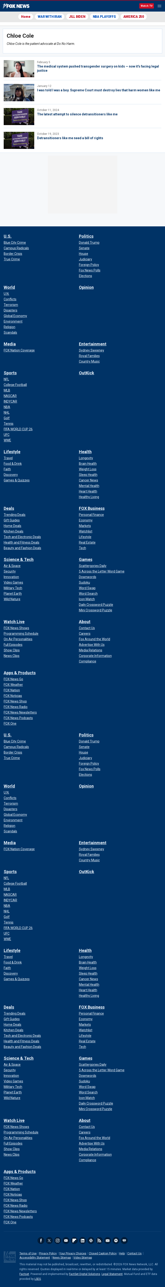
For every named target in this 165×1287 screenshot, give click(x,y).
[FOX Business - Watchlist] (85, 531)
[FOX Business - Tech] (82, 548)
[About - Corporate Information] (95, 656)
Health (85, 451)
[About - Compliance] (87, 661)
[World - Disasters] (10, 310)
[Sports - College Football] (15, 385)
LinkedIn (82, 1240)
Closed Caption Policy (103, 1253)
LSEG (37, 1279)
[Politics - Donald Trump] (89, 242)
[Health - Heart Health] (88, 491)
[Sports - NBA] (7, 407)
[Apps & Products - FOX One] (10, 723)
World (9, 287)
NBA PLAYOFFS (104, 16)
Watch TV (147, 5)
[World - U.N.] (6, 294)
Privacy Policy (48, 1253)
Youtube (65, 1240)
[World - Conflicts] (10, 299)
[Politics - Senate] (84, 248)
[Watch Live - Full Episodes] (13, 645)
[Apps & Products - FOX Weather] (13, 685)
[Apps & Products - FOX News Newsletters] (20, 712)
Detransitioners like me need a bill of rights (70, 138)
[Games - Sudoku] (84, 582)
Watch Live (14, 621)
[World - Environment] (13, 321)
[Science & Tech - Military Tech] (13, 588)
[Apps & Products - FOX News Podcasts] (18, 718)
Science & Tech (19, 559)
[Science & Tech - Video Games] (13, 582)
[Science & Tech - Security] (10, 571)
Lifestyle (12, 451)
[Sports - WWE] (7, 440)
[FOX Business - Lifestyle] (85, 537)
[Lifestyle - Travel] (8, 458)
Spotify (115, 1240)
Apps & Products (20, 672)
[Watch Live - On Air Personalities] (18, 639)
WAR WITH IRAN (50, 16)
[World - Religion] (9, 327)
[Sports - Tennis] (8, 423)
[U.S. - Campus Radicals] (16, 248)
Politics (86, 236)
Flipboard (74, 1240)
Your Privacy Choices (72, 1253)
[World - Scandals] (10, 332)
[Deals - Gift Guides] (12, 520)
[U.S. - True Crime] (12, 259)
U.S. (8, 236)
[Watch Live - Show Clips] (12, 650)
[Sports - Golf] (7, 418)
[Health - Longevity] (86, 458)
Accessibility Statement (34, 1257)
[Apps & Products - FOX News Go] (13, 679)
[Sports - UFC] (6, 435)
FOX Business (92, 508)
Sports (10, 372)
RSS (99, 1240)
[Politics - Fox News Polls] (89, 270)
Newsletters (107, 1240)
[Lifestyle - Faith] (7, 469)
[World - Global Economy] (15, 316)
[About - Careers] (84, 633)
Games (85, 559)
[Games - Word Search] (88, 593)
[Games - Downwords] (87, 577)
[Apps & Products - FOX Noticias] (13, 696)
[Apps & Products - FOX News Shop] (15, 701)
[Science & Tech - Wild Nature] (12, 599)
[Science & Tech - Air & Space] (12, 566)
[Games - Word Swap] (87, 588)
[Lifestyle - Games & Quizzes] (17, 480)
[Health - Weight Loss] (88, 469)
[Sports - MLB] (7, 390)
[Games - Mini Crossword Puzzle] (95, 610)
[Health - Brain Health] (88, 463)
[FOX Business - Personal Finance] (91, 515)
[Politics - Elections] (85, 276)
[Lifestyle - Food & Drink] (13, 463)
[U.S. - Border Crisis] (13, 254)
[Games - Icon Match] (87, 599)
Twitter (49, 1240)
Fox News (16, 6)
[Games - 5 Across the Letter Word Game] (102, 571)
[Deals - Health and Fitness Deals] (21, 542)
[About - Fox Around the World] (94, 639)
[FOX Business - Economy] (86, 520)
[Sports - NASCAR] (10, 396)
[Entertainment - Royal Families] (89, 356)
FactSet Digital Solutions (84, 1274)
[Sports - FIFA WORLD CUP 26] (18, 429)
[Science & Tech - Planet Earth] (13, 593)
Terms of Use (28, 1253)
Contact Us (134, 1253)
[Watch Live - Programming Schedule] (21, 633)
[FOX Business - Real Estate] (87, 542)
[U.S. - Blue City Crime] (15, 242)
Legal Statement (112, 1274)
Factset (24, 1274)
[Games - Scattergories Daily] (92, 566)
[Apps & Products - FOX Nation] (12, 690)
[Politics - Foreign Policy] (89, 265)
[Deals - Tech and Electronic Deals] (22, 537)
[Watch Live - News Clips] (11, 656)
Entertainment (92, 344)
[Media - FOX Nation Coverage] (19, 350)
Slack (90, 1240)
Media (10, 344)
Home (25, 16)
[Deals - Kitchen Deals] (13, 531)
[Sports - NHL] (6, 412)
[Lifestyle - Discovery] (11, 475)
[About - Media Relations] (90, 650)
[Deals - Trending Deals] (14, 515)
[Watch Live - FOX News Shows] (16, 628)
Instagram (57, 1240)
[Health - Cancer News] (88, 480)
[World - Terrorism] (11, 305)
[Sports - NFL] (6, 379)
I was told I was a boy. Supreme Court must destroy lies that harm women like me (98, 90)
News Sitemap (62, 1257)
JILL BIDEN (77, 16)
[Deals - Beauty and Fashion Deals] (22, 548)
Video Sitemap (82, 1257)
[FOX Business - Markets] (85, 526)
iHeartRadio (124, 1240)
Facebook (40, 1240)
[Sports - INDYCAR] (10, 401)
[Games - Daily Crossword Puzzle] (96, 605)
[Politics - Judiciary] (85, 259)
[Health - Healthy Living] (89, 497)
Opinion (86, 287)
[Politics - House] (83, 254)
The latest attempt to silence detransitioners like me (77, 114)
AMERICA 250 (133, 16)
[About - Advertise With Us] (92, 645)
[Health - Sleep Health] (88, 475)
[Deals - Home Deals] (12, 526)
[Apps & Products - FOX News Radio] (16, 707)
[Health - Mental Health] (89, 486)
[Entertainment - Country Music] (89, 361)
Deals (9, 508)
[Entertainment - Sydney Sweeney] (91, 350)
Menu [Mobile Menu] (159, 6)
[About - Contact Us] (87, 628)
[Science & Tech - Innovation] (11, 577)
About (84, 621)
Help (122, 1253)
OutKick (86, 372)
